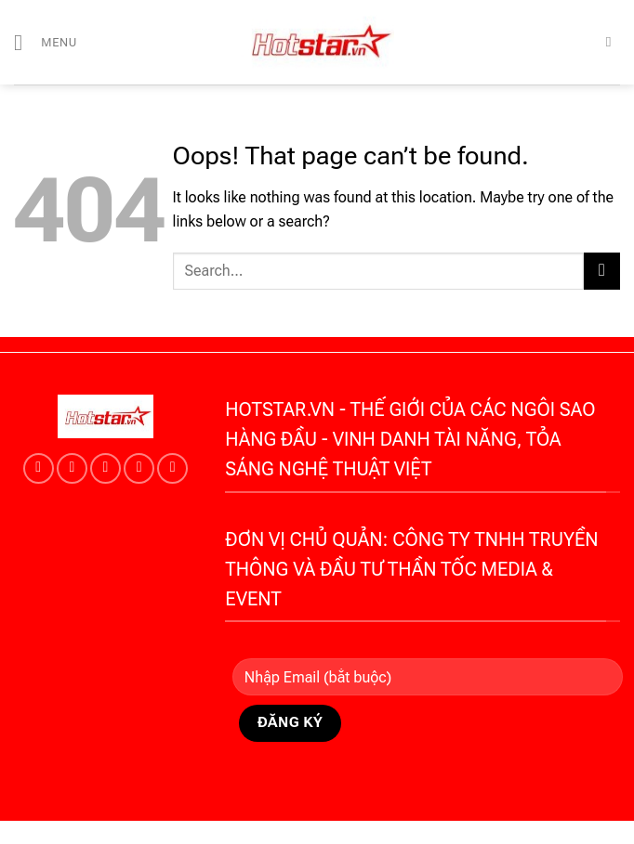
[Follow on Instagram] (38, 468)
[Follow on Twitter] (105, 468)
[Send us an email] (139, 468)
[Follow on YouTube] (172, 468)
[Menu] (45, 42)
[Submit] (602, 271)
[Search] (613, 41)
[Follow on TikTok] (72, 468)
